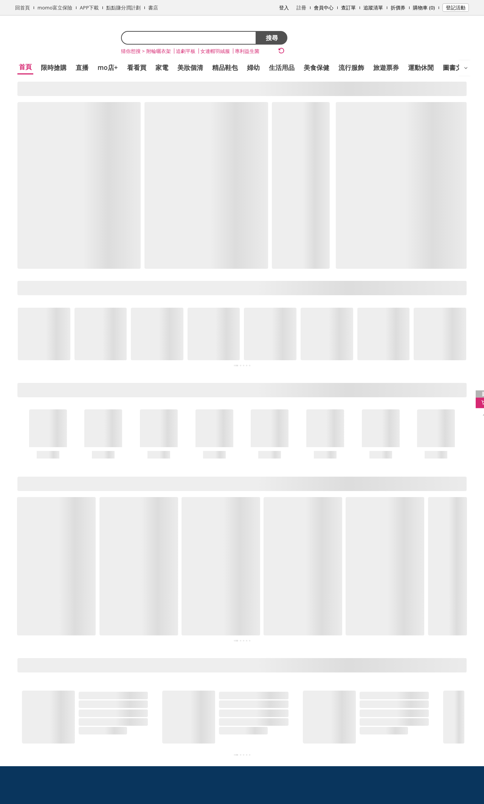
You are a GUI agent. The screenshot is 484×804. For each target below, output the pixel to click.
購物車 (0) (424, 7)
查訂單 (348, 7)
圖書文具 (455, 67)
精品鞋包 (225, 67)
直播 (82, 67)
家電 (161, 67)
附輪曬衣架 (158, 51)
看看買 (136, 67)
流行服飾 (351, 67)
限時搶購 (54, 67)
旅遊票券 (386, 67)
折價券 (398, 7)
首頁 (25, 66)
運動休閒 (421, 67)
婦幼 (253, 67)
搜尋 (272, 38)
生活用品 (282, 67)
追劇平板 (185, 51)
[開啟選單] (466, 68)
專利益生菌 (247, 51)
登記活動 (455, 7)
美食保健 (316, 67)
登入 (284, 7)
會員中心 (324, 7)
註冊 (301, 7)
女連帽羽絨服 (215, 51)
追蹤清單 (373, 7)
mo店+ (108, 67)
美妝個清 (190, 67)
